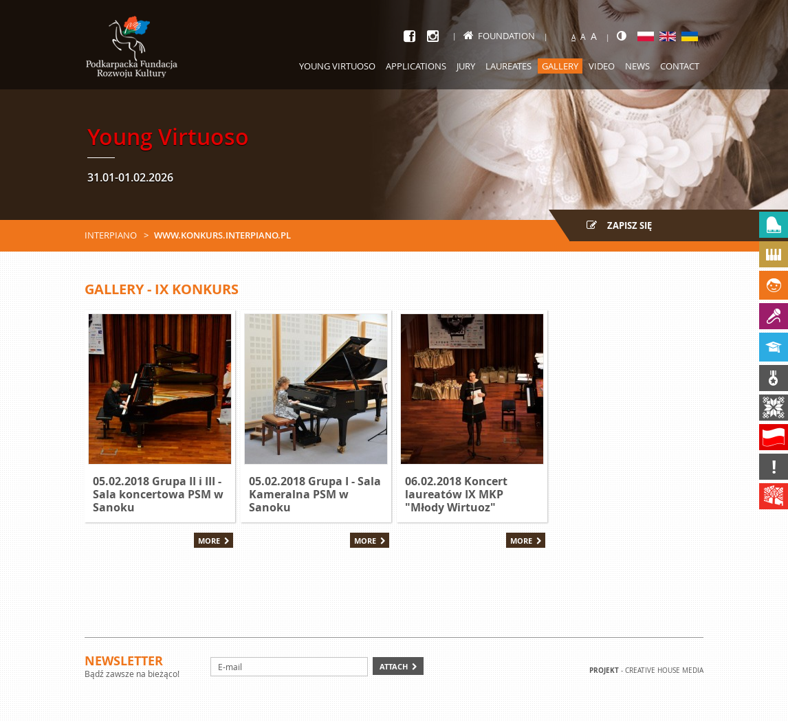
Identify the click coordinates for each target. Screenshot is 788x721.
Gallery (560, 66)
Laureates (508, 66)
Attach (394, 666)
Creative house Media (664, 670)
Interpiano (111, 235)
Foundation (499, 36)
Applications (416, 66)
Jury (466, 66)
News (637, 66)
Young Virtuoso (337, 66)
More (209, 540)
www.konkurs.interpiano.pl (222, 235)
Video (602, 66)
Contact (679, 66)
